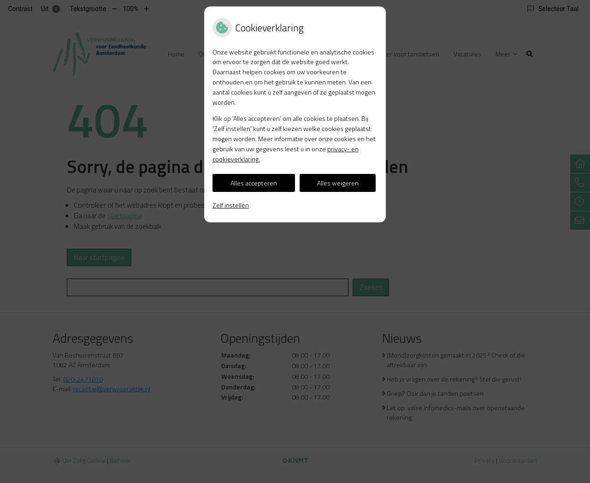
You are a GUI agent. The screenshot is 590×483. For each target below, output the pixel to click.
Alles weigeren (338, 183)
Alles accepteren (253, 183)
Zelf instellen (230, 205)
